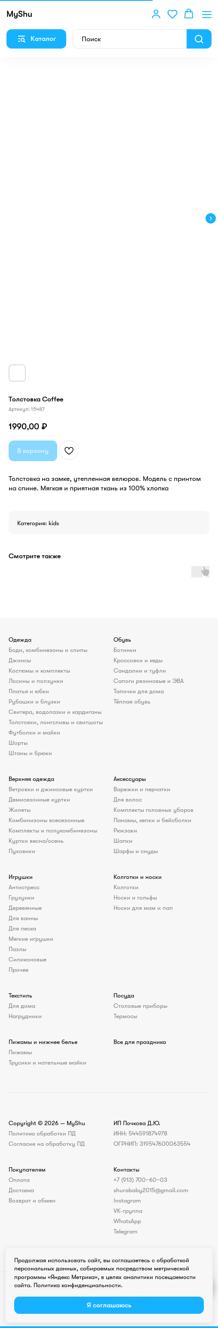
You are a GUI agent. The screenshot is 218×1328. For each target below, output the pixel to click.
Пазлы (17, 949)
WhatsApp (127, 1221)
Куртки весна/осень (36, 840)
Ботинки (125, 649)
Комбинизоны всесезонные (46, 820)
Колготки (126, 887)
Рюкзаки (125, 830)
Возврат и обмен (32, 1200)
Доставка (21, 1190)
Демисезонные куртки (39, 799)
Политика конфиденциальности (77, 1285)
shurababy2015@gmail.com (151, 1190)
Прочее (18, 969)
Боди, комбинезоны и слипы (48, 649)
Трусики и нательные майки (47, 1062)
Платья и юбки (29, 691)
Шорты (18, 742)
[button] (156, 14)
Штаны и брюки (30, 753)
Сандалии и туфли (140, 670)
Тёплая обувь (132, 701)
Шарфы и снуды (136, 851)
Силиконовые (27, 959)
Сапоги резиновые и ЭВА (149, 680)
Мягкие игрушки (31, 938)
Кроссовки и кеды (138, 660)
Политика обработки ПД (42, 1133)
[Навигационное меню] (207, 14)
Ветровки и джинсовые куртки (51, 789)
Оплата (19, 1179)
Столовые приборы (140, 1005)
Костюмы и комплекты (39, 670)
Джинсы (20, 660)
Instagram (127, 1200)
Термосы (125, 1016)
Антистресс (24, 887)
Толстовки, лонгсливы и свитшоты (56, 722)
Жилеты (20, 809)
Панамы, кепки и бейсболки (152, 820)
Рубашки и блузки (34, 701)
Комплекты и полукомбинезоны (53, 830)
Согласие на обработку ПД (47, 1143)
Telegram (126, 1231)
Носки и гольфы (135, 897)
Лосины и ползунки (36, 680)
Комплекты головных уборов (153, 809)
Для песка (22, 928)
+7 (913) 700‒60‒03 (140, 1179)
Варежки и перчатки (142, 789)
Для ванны (23, 918)
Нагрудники (25, 1016)
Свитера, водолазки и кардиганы (55, 711)
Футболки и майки (34, 732)
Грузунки (21, 897)
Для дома (22, 1005)
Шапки (123, 840)
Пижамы (20, 1052)
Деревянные (25, 907)
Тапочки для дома (139, 691)
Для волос (128, 799)
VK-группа (128, 1210)
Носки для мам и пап (143, 907)
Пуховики (22, 851)
